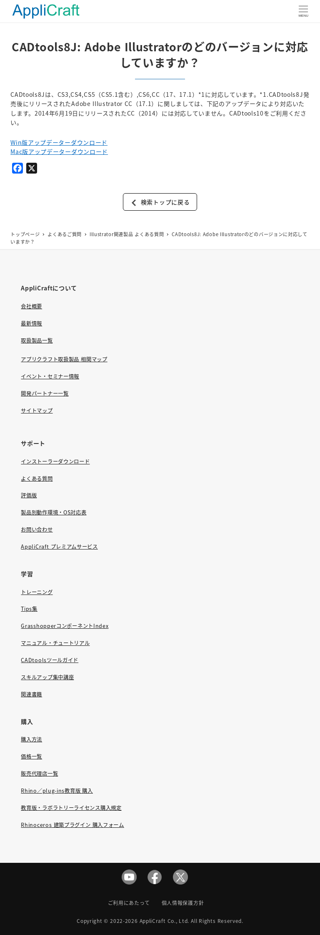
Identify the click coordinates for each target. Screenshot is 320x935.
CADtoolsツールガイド (49, 660)
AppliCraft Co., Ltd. (165, 920)
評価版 (29, 495)
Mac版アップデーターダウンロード (59, 151)
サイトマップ (36, 410)
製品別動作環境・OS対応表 (53, 512)
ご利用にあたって (129, 902)
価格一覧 (31, 756)
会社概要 (31, 306)
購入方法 (31, 739)
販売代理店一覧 (39, 773)
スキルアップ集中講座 (47, 677)
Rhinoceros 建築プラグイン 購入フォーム (72, 825)
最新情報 (31, 323)
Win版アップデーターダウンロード (59, 142)
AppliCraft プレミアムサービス (59, 546)
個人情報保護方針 (183, 902)
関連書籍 (31, 694)
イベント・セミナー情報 (50, 376)
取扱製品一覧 (36, 340)
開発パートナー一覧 (44, 393)
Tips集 (29, 608)
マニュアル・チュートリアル (55, 643)
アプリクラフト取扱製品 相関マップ (64, 359)
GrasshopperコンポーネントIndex (64, 626)
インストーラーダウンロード (55, 461)
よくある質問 (36, 478)
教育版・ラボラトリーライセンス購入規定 (71, 808)
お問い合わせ (36, 529)
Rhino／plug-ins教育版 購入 (56, 790)
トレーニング (36, 592)
